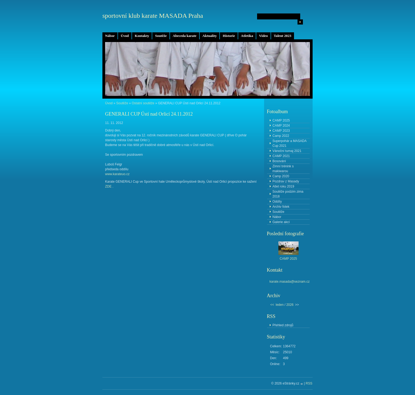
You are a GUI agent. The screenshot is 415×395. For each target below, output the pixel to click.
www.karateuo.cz (117, 174)
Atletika (247, 36)
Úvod (125, 36)
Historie (229, 36)
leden (279, 305)
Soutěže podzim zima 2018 (287, 194)
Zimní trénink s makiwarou (283, 168)
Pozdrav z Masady (285, 181)
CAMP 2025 (281, 120)
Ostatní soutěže (143, 103)
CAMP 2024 (281, 125)
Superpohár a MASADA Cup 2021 (289, 143)
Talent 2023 (282, 36)
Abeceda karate (184, 36)
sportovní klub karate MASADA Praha (152, 15)
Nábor (110, 36)
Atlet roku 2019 (283, 186)
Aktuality (209, 36)
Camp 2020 (280, 176)
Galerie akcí (281, 222)
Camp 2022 (280, 136)
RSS (309, 383)
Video (263, 36)
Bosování (279, 161)
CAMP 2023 (281, 131)
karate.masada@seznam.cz (289, 281)
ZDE (108, 186)
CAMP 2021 (281, 156)
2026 (289, 305)
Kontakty (142, 36)
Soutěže (161, 36)
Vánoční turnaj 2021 (286, 151)
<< (272, 305)
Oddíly (277, 201)
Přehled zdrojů (282, 325)
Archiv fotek (280, 207)
